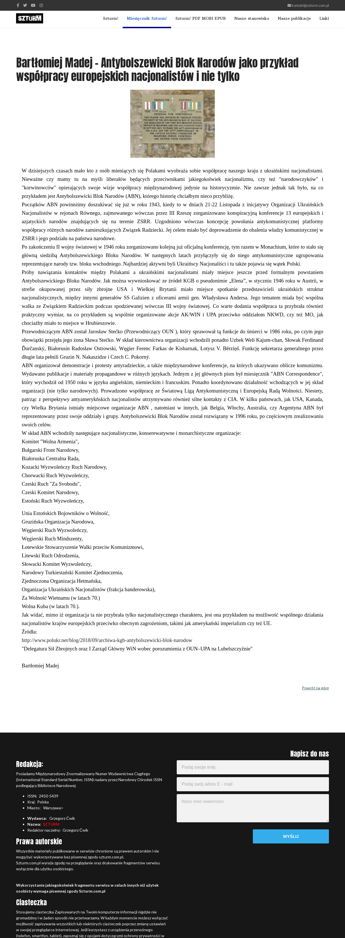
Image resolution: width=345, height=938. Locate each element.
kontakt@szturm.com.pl (310, 5)
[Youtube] (33, 5)
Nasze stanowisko (251, 18)
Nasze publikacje (294, 18)
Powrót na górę (315, 687)
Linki (324, 18)
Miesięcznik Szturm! (147, 18)
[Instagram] (41, 5)
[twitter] (25, 5)
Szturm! (110, 18)
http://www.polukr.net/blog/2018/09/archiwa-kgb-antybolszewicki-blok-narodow (107, 640)
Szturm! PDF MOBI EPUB (200, 18)
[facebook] (18, 5)
